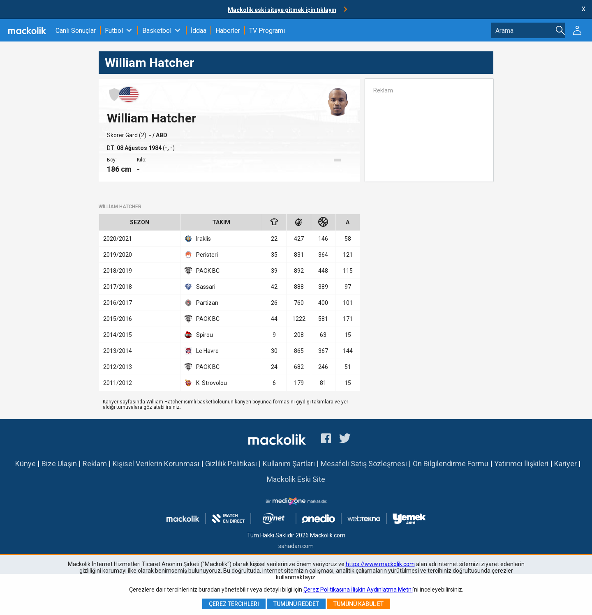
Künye (25, 463)
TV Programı (267, 31)
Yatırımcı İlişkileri (521, 463)
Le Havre (202, 351)
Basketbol (156, 31)
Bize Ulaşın (59, 463)
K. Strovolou (206, 383)
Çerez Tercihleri (234, 604)
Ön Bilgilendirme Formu (450, 463)
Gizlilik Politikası (231, 463)
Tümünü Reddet (296, 604)
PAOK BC (202, 270)
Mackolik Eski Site (296, 479)
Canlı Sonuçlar (76, 31)
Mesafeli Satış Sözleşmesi (364, 463)
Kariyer (565, 463)
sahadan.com (296, 546)
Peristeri (201, 254)
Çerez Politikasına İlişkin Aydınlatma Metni (358, 589)
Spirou (199, 335)
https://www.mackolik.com (380, 564)
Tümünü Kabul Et (358, 604)
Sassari (200, 286)
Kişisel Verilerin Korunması (156, 463)
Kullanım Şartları (289, 463)
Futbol (114, 31)
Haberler (227, 31)
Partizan (201, 302)
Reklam (95, 463)
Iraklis (198, 238)
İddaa (198, 31)
